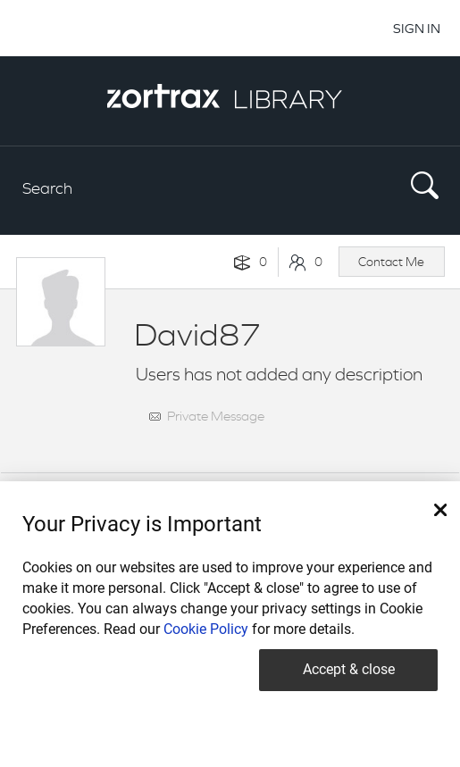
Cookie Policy (205, 629)
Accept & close (349, 669)
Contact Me (391, 261)
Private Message (215, 415)
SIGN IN (416, 28)
